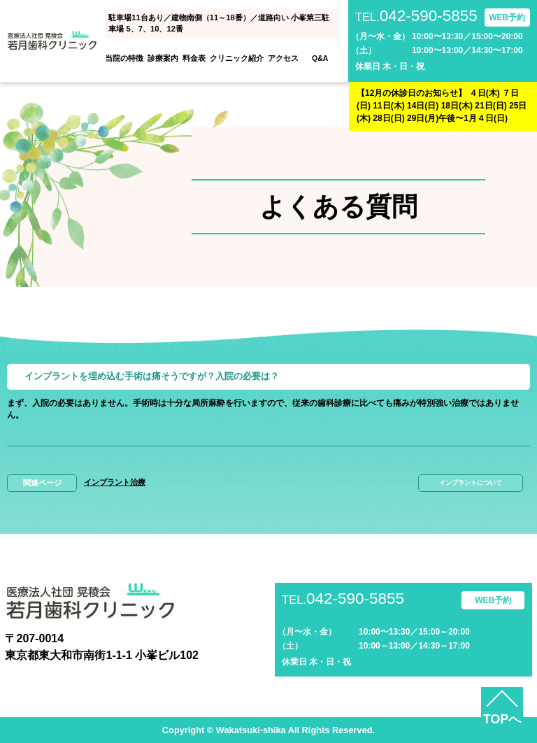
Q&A (320, 58)
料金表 (194, 58)
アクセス (283, 58)
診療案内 (163, 58)
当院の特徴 (124, 58)
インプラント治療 (114, 482)
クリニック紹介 (237, 58)
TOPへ (502, 719)
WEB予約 (507, 17)
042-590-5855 (416, 16)
